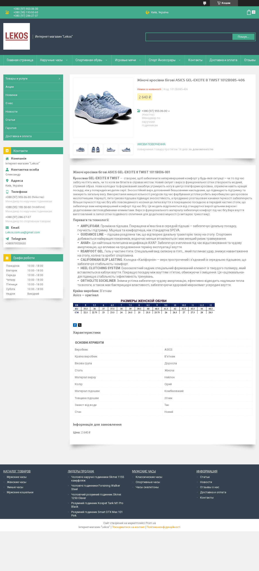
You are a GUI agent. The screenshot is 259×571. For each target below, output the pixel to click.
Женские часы (16, 482)
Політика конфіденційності (163, 527)
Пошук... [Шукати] (243, 36)
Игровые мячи (125, 60)
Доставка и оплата (223, 60)
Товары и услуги (16, 78)
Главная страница (20, 60)
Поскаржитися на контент (128, 527)
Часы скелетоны (147, 487)
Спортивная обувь (88, 60)
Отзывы (250, 60)
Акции (10, 86)
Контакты (195, 60)
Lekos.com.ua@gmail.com (23, 232)
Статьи (10, 119)
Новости (11, 111)
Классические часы (149, 477)
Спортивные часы (148, 482)
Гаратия (11, 128)
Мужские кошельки (20, 492)
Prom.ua (151, 523)
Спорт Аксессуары (162, 60)
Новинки (11, 95)
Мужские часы (17, 477)
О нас (9, 103)
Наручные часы (51, 60)
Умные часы (15, 487)
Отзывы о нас (209, 487)
